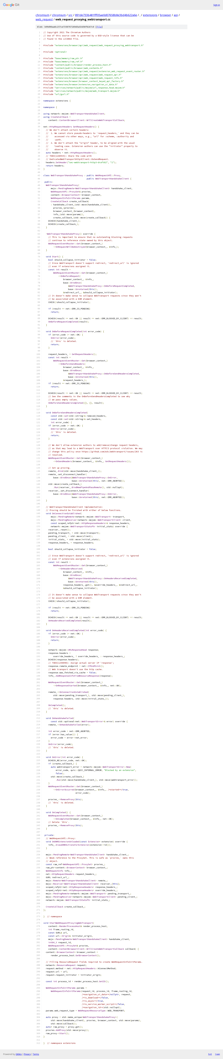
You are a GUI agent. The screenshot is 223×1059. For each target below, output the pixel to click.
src (70, 15)
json (217, 1054)
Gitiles (19, 1054)
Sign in (216, 4)
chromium (42, 15)
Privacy (27, 1054)
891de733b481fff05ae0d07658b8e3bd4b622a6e (106, 15)
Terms (36, 1054)
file (99, 27)
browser (165, 15)
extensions (150, 15)
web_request (44, 19)
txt (210, 1054)
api (176, 15)
